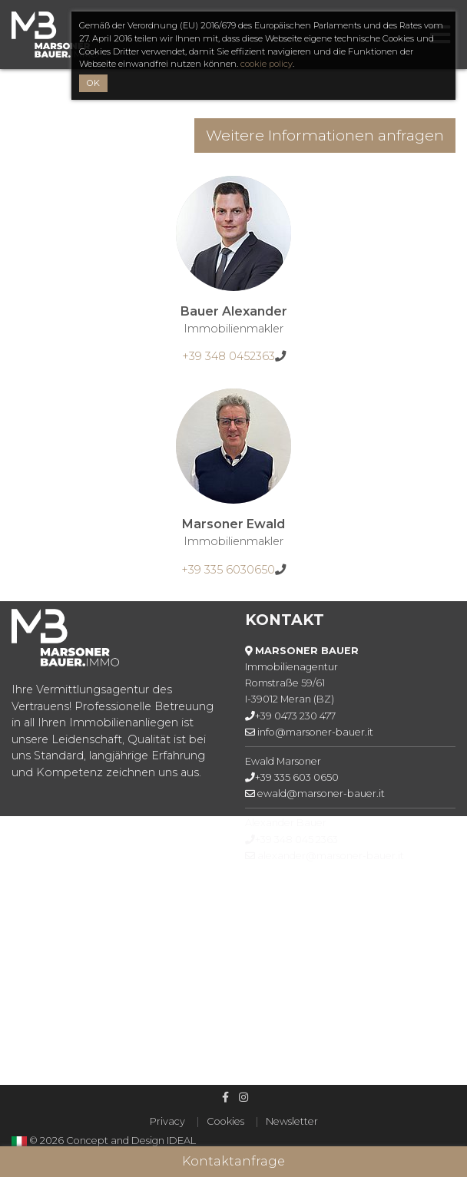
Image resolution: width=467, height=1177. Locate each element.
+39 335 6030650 (228, 570)
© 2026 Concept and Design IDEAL (112, 1140)
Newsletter (292, 1121)
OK (93, 83)
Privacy (167, 1121)
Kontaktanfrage (233, 1161)
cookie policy (266, 63)
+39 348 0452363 (228, 356)
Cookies (225, 1121)
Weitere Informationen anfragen (325, 135)
